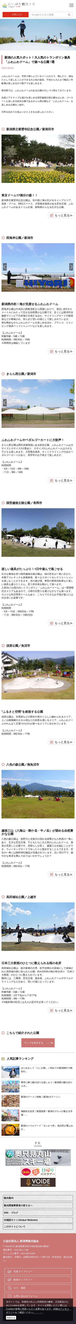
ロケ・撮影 (20, 1287)
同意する (11, 1317)
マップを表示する (33, 1042)
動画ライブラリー (23, 1279)
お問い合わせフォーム (25, 1296)
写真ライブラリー (23, 1271)
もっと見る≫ (64, 215)
